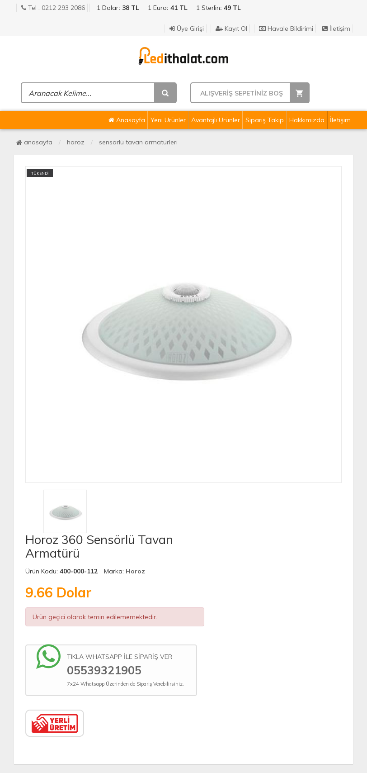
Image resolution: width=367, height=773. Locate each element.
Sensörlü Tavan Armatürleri (138, 142)
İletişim (336, 28)
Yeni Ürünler (168, 120)
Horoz (76, 142)
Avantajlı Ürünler (215, 120)
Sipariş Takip (264, 120)
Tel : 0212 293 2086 (53, 8)
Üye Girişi (186, 28)
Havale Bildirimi (286, 28)
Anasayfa (126, 119)
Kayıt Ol (231, 28)
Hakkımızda (307, 120)
